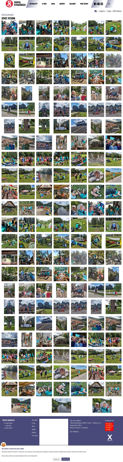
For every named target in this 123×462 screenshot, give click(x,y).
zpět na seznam (8, 14)
